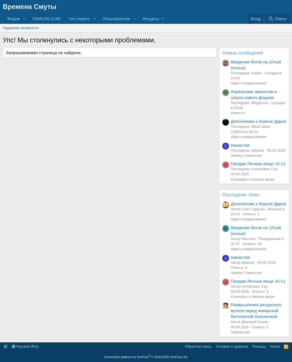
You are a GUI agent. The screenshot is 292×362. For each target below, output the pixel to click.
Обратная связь (198, 346)
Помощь (259, 346)
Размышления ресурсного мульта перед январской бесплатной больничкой (256, 310)
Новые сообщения (242, 53)
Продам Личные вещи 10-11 (258, 163)
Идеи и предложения (248, 83)
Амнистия (240, 145)
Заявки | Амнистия (246, 155)
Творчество (240, 332)
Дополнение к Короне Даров (258, 121)
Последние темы (241, 194)
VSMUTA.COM (46, 18)
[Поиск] (277, 18)
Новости (238, 113)
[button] (24, 18)
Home (275, 346)
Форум (13, 18)
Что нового (79, 18)
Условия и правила (232, 346)
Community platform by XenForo (146, 357)
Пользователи (116, 18)
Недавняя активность (21, 28)
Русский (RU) (25, 346)
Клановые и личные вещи (252, 179)
